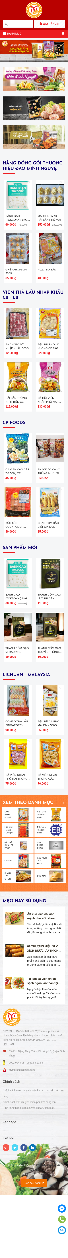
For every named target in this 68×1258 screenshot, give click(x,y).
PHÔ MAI (41, 952)
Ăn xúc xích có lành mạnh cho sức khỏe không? (41, 995)
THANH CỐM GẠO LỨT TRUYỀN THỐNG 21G (49, 652)
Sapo (42, 1250)
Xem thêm (64, 879)
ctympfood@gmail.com (22, 1146)
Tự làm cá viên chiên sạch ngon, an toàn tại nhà (42, 1060)
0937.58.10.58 (35, 1139)
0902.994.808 (17, 1139)
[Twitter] (15, 1224)
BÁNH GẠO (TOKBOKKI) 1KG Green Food (16, 227)
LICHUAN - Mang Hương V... (9, 906)
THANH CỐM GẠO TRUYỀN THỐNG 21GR (49, 713)
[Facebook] (23, 1224)
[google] (6, 1224)
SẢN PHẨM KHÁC (40, 922)
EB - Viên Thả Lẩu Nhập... (41, 906)
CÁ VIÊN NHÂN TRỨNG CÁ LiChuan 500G (47, 855)
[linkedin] (32, 1224)
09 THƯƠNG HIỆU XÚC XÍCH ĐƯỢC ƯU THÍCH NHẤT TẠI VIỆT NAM (42, 1027)
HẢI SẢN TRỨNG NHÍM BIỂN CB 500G (16, 432)
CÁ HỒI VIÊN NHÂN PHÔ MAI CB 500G (50, 432)
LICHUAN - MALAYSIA (26, 736)
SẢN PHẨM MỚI (20, 594)
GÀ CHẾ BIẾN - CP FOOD (9, 922)
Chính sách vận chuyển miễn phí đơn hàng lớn (29, 1178)
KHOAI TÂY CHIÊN (8, 952)
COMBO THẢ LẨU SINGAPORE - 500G (16, 794)
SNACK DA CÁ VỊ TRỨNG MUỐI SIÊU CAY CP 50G (50, 511)
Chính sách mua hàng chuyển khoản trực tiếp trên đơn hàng (33, 1170)
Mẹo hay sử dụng (24, 977)
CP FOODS (14, 453)
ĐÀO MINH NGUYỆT (9, 891)
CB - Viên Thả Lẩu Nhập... (41, 891)
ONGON (8, 937)
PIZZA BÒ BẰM (47, 284)
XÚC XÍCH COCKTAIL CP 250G (14, 572)
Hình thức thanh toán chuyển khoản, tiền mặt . (29, 1184)
